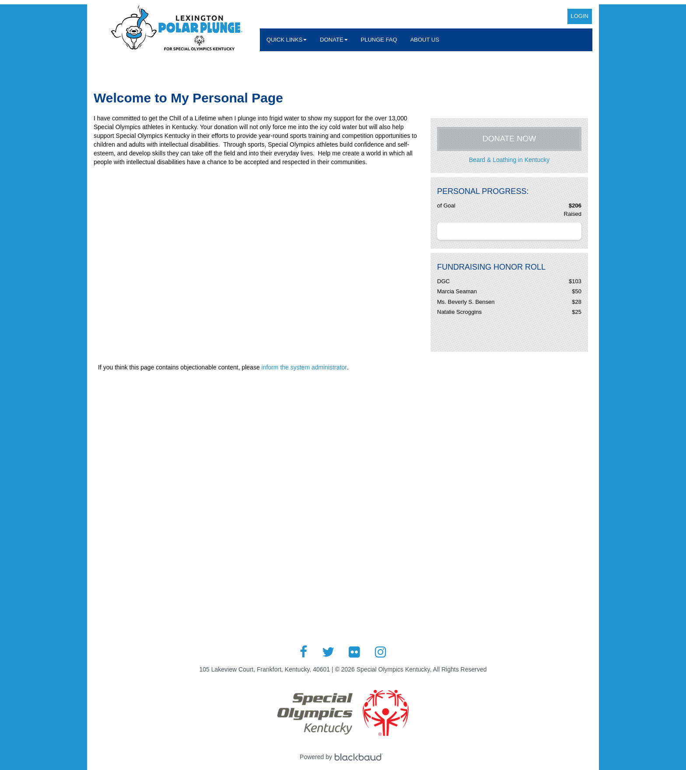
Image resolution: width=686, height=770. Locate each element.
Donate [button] (333, 39)
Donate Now (509, 138)
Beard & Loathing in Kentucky (509, 159)
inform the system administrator (304, 367)
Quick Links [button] (286, 39)
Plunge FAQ (379, 39)
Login (579, 16)
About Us (424, 39)
